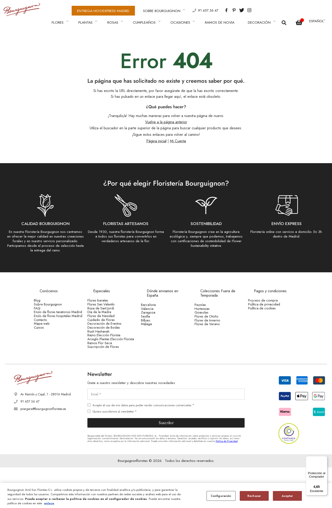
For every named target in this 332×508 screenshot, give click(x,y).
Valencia (153, 307)
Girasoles (207, 314)
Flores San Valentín (107, 302)
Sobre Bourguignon (54, 302)
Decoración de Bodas (109, 345)
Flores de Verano (213, 336)
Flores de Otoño (212, 321)
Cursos (45, 353)
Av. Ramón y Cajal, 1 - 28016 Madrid (45, 435)
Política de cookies (267, 310)
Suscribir (166, 463)
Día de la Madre (105, 317)
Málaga (153, 336)
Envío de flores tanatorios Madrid (58, 319)
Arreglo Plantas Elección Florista (110, 369)
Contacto (47, 339)
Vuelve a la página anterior (166, 117)
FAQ (44, 310)
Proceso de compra (268, 295)
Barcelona (155, 300)
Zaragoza (154, 314)
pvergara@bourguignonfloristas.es (43, 449)
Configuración (221, 496)
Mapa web (48, 346)
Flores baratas (103, 295)
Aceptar (287, 496)
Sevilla (152, 321)
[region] (166, 495)
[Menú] (324, 459)
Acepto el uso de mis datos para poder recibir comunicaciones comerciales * (143, 445)
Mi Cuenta (178, 136)
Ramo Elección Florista (109, 360)
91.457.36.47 (186, 9)
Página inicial (156, 136)
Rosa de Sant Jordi (106, 310)
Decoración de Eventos (110, 338)
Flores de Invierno (213, 329)
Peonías (206, 300)
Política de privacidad (269, 302)
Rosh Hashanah (104, 353)
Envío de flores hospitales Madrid (57, 330)
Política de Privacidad (227, 481)
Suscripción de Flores (108, 385)
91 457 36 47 (29, 442)
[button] (316, 17)
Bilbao (152, 329)
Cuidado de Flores (107, 331)
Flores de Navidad (106, 324)
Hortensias (208, 307)
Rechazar (254, 496)
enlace (49, 503)
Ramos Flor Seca (105, 378)
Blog (44, 295)
